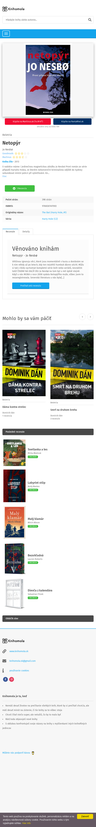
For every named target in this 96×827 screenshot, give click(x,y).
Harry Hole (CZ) (50, 219)
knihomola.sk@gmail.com (22, 661)
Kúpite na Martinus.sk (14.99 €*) (28, 121)
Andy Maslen (34, 486)
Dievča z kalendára (40, 590)
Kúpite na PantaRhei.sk (72, 121)
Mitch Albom (34, 522)
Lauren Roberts (35, 559)
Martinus (6, 157)
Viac (4, 176)
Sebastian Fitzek (35, 594)
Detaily (26, 231)
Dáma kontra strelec (14, 406)
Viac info (26, 823)
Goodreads (7, 153)
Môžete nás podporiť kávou (18, 752)
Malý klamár (36, 519)
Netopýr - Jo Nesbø (24, 255)
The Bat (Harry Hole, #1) (54, 212)
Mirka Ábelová (34, 453)
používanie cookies (19, 670)
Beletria (7, 134)
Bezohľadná (36, 555)
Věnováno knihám (35, 248)
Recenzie (10, 231)
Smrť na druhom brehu (63, 409)
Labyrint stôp (36, 482)
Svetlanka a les (38, 449)
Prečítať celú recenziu (30, 285)
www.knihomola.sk (18, 651)
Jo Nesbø (7, 149)
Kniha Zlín (7, 161)
